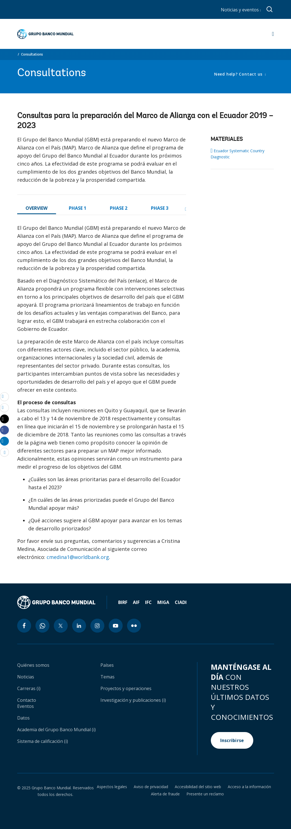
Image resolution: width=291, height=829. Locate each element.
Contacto (26, 700)
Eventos (25, 706)
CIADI (181, 602)
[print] (4, 407)
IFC (148, 602)
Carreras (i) (29, 688)
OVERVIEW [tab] (36, 208)
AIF (136, 602)
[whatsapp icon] (42, 626)
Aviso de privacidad (151, 787)
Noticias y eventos (241, 10)
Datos (23, 718)
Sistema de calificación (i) (42, 741)
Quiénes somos (33, 665)
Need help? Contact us (239, 74)
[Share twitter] (4, 419)
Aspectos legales (112, 787)
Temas (107, 677)
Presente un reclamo (205, 794)
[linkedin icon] (79, 626)
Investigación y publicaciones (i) (133, 700)
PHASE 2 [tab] (118, 208)
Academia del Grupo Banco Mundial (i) (56, 729)
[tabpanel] (101, 395)
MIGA (163, 602)
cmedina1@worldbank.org (78, 557)
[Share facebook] (4, 430)
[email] (4, 396)
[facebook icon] (24, 626)
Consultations (32, 54)
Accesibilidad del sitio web (198, 787)
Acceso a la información (249, 787)
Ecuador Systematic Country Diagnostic (237, 153)
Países (107, 665)
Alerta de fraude (165, 794)
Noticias (25, 677)
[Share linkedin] (4, 441)
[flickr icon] (134, 626)
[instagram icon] (97, 626)
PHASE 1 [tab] (77, 208)
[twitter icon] (61, 626)
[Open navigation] (273, 34)
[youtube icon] (116, 626)
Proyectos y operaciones (125, 688)
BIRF (122, 602)
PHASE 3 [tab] (159, 208)
